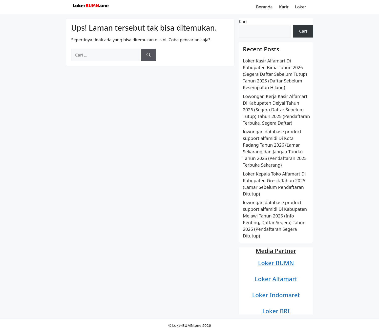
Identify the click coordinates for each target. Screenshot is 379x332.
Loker (300, 7)
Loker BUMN (276, 263)
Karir (284, 7)
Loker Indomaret (276, 295)
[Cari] (148, 55)
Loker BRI (276, 311)
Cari (243, 21)
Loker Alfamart (276, 279)
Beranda (264, 7)
